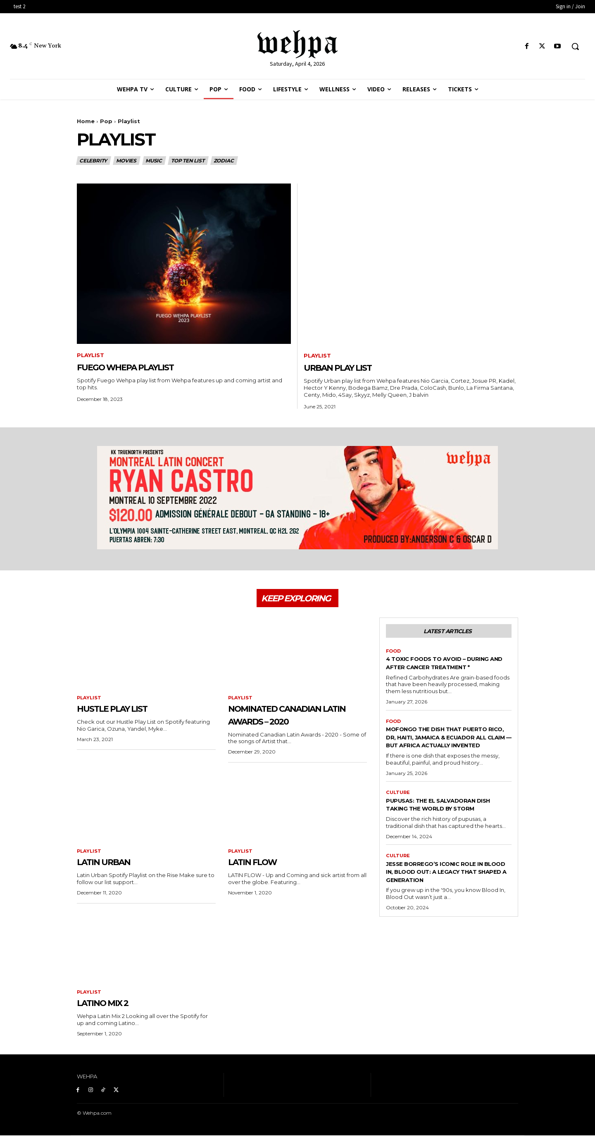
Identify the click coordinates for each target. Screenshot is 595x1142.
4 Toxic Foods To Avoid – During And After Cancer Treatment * (437, 674)
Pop (106, 121)
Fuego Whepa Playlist (145, 367)
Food (394, 657)
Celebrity (93, 160)
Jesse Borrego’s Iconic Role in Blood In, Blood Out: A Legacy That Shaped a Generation (442, 909)
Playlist (92, 355)
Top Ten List (188, 160)
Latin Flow (262, 867)
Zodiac (224, 160)
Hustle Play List (126, 713)
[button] (575, 46)
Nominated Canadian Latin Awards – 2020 (293, 719)
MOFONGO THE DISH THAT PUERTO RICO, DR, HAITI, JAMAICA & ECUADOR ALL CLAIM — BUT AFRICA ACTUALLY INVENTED (446, 757)
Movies (127, 160)
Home (86, 121)
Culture (399, 817)
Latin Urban (114, 867)
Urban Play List (351, 368)
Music (154, 160)
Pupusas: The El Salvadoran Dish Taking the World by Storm (442, 833)
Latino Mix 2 (113, 1009)
